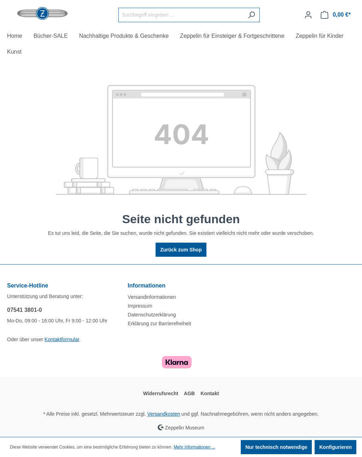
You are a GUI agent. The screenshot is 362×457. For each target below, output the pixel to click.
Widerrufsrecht (160, 393)
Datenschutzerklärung (152, 314)
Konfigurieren (335, 447)
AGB (189, 393)
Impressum (140, 306)
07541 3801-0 (24, 310)
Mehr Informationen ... (194, 447)
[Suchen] (251, 15)
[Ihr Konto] (308, 15)
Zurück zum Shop (181, 250)
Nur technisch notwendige (276, 447)
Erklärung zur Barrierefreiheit (159, 323)
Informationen (146, 286)
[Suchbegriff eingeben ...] (181, 15)
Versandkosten (163, 414)
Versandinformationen (152, 297)
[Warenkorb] (335, 15)
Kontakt (209, 393)
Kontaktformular (62, 339)
